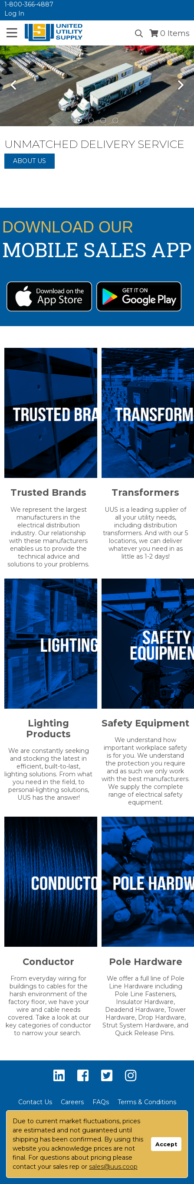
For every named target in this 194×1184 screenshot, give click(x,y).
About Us (29, 161)
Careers (72, 1102)
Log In (14, 13)
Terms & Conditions (147, 1102)
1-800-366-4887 (28, 4)
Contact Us (35, 1102)
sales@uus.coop (113, 1167)
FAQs (100, 1102)
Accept (166, 1144)
